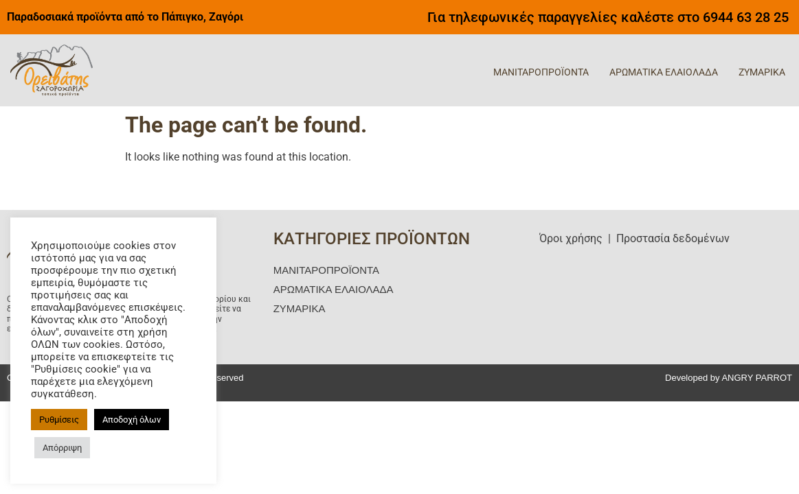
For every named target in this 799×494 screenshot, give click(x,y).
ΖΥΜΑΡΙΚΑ (762, 72)
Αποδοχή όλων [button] (131, 419)
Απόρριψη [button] (62, 448)
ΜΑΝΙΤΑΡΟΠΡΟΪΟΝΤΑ (541, 72)
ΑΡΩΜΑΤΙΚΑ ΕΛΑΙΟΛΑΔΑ (663, 72)
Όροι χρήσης (571, 238)
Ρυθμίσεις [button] (59, 419)
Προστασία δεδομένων (673, 238)
